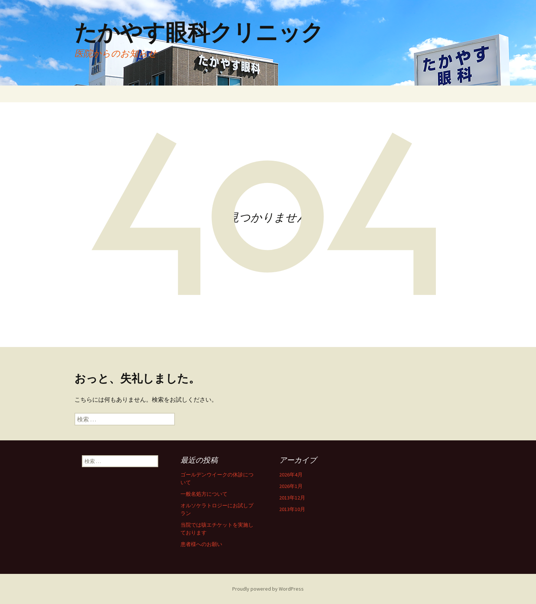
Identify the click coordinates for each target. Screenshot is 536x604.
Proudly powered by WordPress (268, 588)
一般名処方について (204, 494)
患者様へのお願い (201, 544)
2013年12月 (292, 497)
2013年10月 (292, 509)
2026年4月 (291, 474)
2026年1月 (291, 486)
